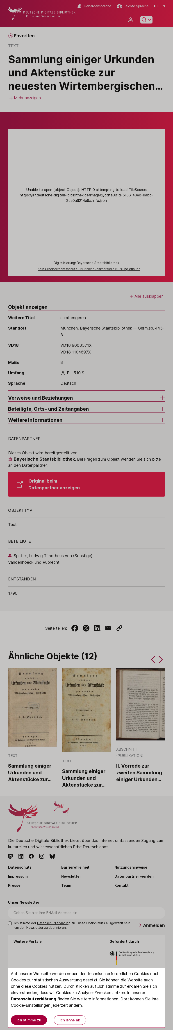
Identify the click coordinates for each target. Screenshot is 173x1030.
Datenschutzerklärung (33, 999)
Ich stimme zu (29, 1020)
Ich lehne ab (70, 1020)
